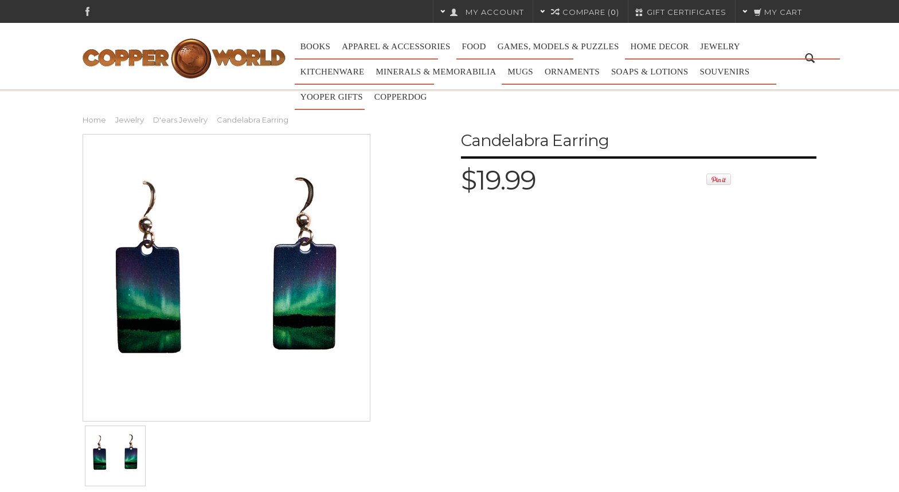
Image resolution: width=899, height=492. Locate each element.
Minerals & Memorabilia (436, 71)
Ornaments (572, 71)
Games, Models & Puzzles (558, 46)
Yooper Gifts (331, 96)
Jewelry (720, 46)
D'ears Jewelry (180, 119)
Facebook (87, 11)
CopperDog (400, 96)
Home (94, 119)
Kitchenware (332, 71)
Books (315, 46)
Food (474, 46)
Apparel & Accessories (396, 46)
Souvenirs (725, 71)
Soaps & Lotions (650, 71)
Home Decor (660, 46)
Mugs (520, 71)
